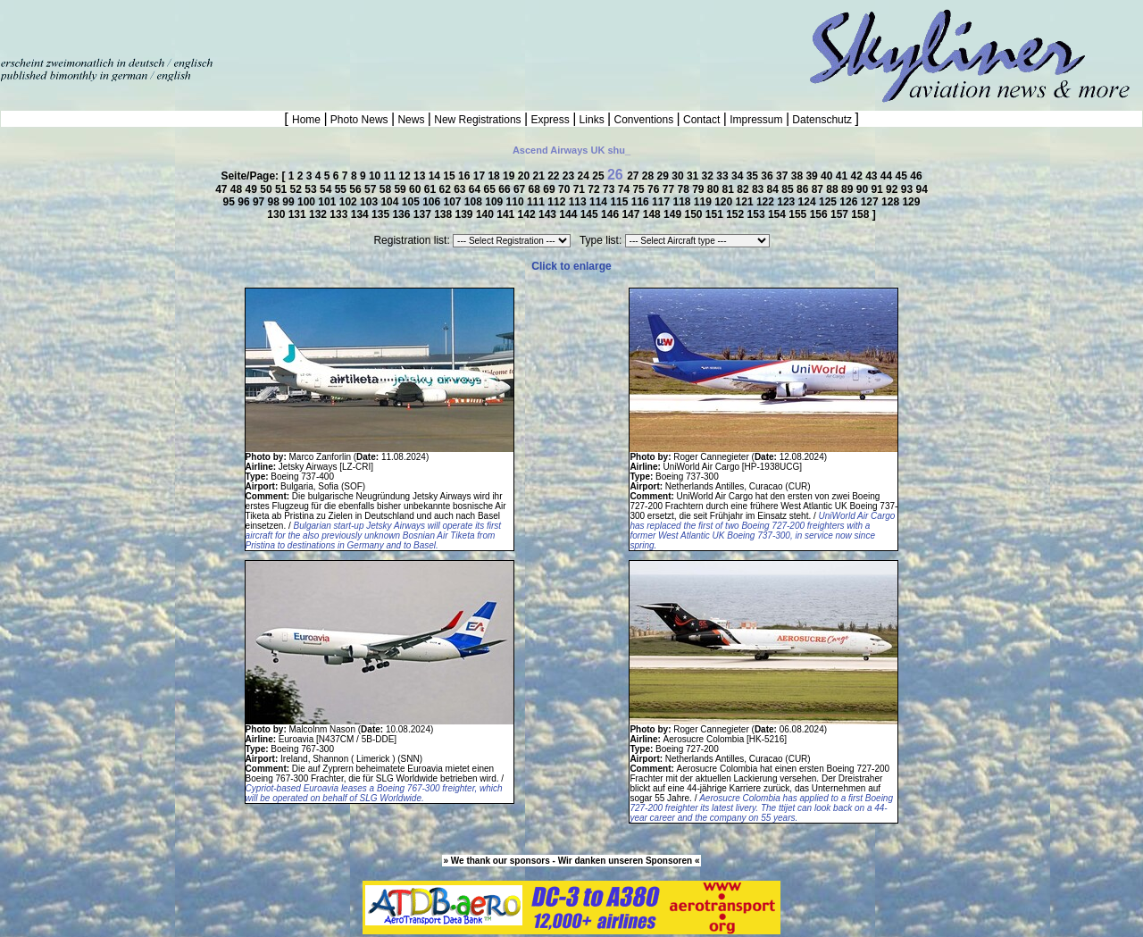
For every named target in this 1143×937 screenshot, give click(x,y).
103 (370, 202)
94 (921, 189)
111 (537, 202)
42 (857, 176)
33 (723, 176)
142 (528, 214)
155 (798, 214)
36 (768, 176)
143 (548, 214)
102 (349, 202)
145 (590, 214)
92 (893, 189)
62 (446, 189)
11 (391, 176)
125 (829, 202)
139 (465, 214)
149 (673, 214)
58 (387, 189)
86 (804, 189)
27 (634, 176)
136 (402, 214)
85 (789, 189)
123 (787, 202)
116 (641, 202)
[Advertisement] (209, 27)
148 (653, 214)
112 (557, 202)
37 (783, 176)
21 (539, 176)
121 (746, 202)
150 (694, 214)
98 (275, 202)
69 (550, 189)
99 (289, 202)
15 (450, 176)
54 (327, 189)
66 (505, 189)
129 (911, 202)
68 (536, 189)
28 (649, 176)
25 (599, 176)
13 (421, 176)
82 (744, 189)
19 (510, 176)
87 (819, 189)
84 (774, 189)
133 (340, 214)
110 (516, 202)
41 (843, 176)
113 (579, 202)
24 (585, 176)
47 (222, 189)
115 (620, 202)
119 (704, 202)
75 (639, 189)
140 (486, 214)
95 (230, 202)
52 (297, 189)
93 (908, 189)
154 (778, 214)
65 (491, 189)
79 (699, 189)
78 (684, 189)
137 (423, 214)
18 (495, 176)
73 (610, 189)
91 (878, 189)
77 (670, 189)
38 (798, 176)
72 (595, 189)
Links (591, 119)
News (411, 119)
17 (480, 176)
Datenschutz (822, 119)
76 (655, 189)
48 (238, 189)
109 (495, 202)
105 (412, 202)
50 (267, 189)
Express (550, 119)
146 (611, 214)
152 (736, 214)
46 (916, 176)
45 (903, 176)
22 (555, 176)
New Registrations (477, 119)
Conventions (643, 119)
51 (282, 189)
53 (312, 189)
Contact (701, 119)
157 (840, 214)
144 (569, 214)
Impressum (756, 119)
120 (724, 202)
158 (861, 214)
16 (465, 176)
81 (730, 189)
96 (245, 202)
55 (342, 189)
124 (808, 202)
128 (891, 202)
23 (570, 176)
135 (381, 214)
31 (694, 176)
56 (356, 189)
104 (390, 202)
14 (436, 176)
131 (298, 214)
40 (828, 176)
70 (565, 189)
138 (444, 214)
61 (431, 189)
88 (833, 189)
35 (754, 176)
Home (307, 119)
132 (319, 214)
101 (328, 202)
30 (679, 176)
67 (521, 189)
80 (714, 189)
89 (848, 189)
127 (871, 202)
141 (506, 214)
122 (766, 202)
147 (632, 214)
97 (260, 202)
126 (849, 202)
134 (361, 214)
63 (461, 189)
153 (757, 214)
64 (476, 189)
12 (405, 176)
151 (715, 214)
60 (416, 189)
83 (759, 189)
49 (253, 189)
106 (432, 202)
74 (625, 189)
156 (820, 214)
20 (525, 176)
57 (372, 189)
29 (664, 176)
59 (401, 189)
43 (872, 176)
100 (307, 202)
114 (599, 202)
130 (277, 214)
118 (682, 202)
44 (888, 176)
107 (454, 202)
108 (474, 202)
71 (580, 189)
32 (709, 176)
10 (376, 176)
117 (662, 202)
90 (864, 189)
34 (739, 176)
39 (813, 176)
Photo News (359, 119)
